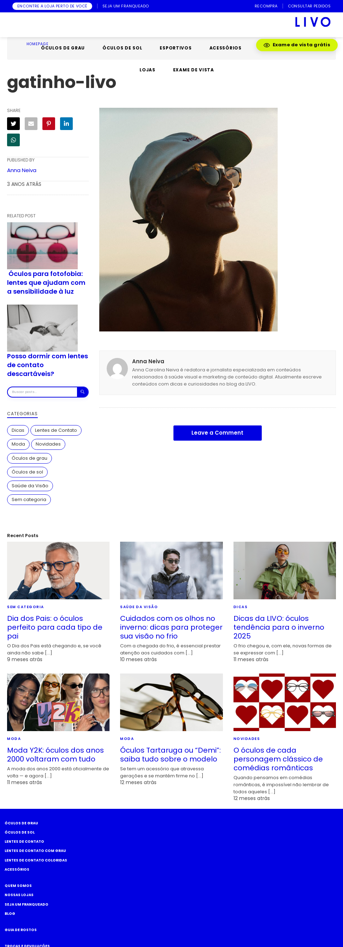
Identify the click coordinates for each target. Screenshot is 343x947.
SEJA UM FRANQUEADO (125, 6)
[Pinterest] (48, 123)
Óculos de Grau (21, 823)
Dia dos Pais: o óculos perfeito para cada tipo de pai (54, 627)
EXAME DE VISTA (193, 70)
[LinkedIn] (66, 123)
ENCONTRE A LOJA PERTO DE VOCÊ (52, 6)
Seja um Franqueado (26, 904)
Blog (10, 913)
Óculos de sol (27, 472)
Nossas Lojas (19, 895)
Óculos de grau (29, 458)
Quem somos (18, 885)
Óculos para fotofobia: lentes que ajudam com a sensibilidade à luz (46, 282)
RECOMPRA (266, 6)
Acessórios (17, 869)
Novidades (48, 444)
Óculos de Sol (20, 832)
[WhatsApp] (13, 140)
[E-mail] (31, 123)
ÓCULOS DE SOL (122, 48)
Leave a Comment (217, 432)
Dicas (18, 430)
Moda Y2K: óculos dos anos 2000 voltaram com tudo (55, 754)
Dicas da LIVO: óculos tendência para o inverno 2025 (278, 627)
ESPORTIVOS (175, 48)
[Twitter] (13, 123)
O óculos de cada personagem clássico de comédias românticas (278, 759)
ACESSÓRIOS (225, 48)
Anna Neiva (21, 170)
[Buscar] (82, 392)
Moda (18, 444)
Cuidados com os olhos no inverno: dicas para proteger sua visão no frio (171, 627)
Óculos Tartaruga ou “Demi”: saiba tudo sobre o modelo (170, 754)
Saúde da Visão (30, 485)
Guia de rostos (21, 930)
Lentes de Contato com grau (35, 850)
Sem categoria (29, 499)
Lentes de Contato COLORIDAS (36, 860)
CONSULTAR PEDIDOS (309, 6)
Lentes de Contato (56, 430)
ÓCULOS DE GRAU (63, 48)
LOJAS (147, 70)
